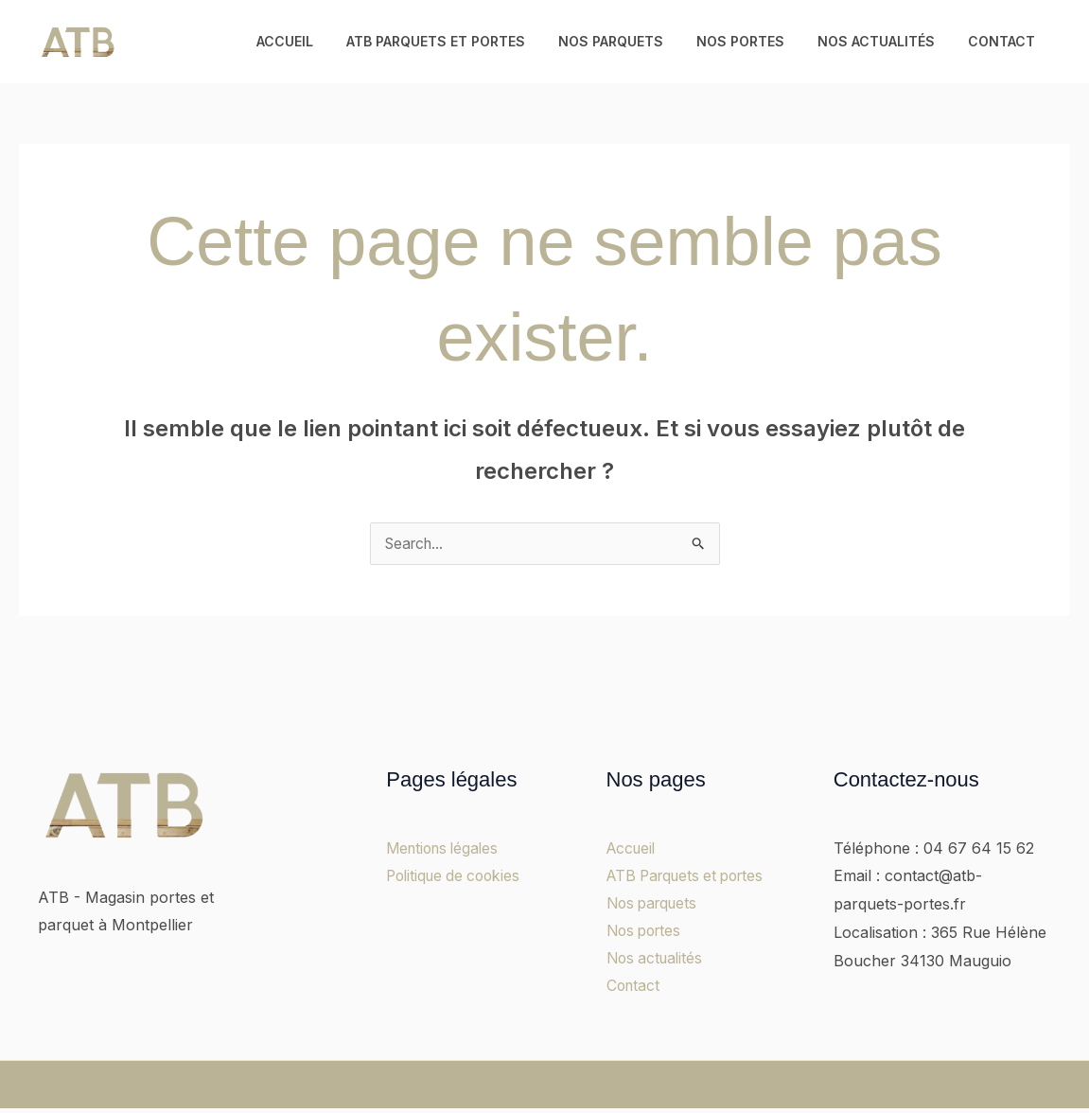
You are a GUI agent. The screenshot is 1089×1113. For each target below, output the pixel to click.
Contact (1004, 41)
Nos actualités (885, 41)
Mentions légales (446, 848)
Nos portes (756, 41)
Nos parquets (633, 41)
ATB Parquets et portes (465, 41)
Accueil (320, 41)
